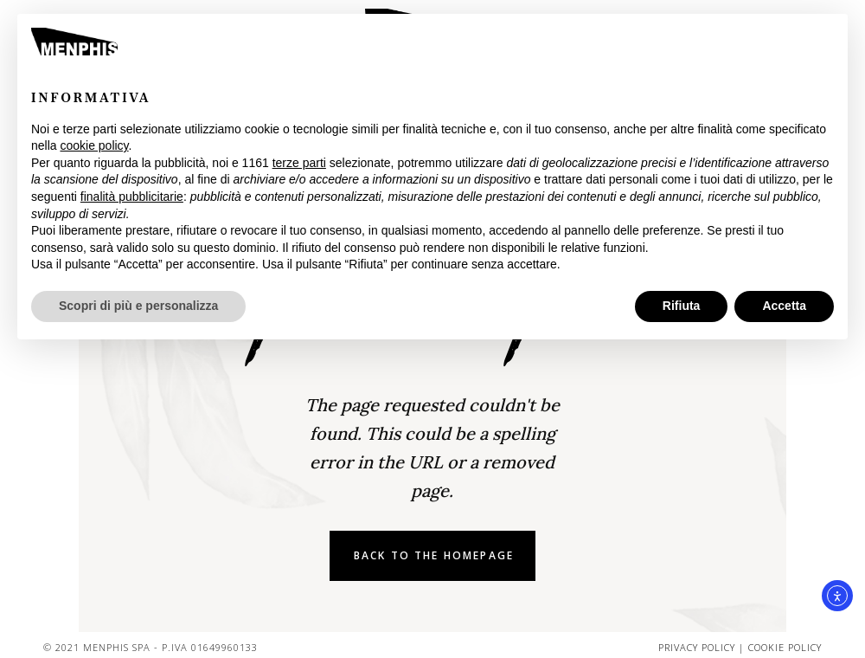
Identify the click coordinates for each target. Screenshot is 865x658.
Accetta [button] (784, 306)
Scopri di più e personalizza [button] (138, 306)
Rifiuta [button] (682, 306)
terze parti (299, 163)
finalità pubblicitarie (131, 196)
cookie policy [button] (94, 145)
